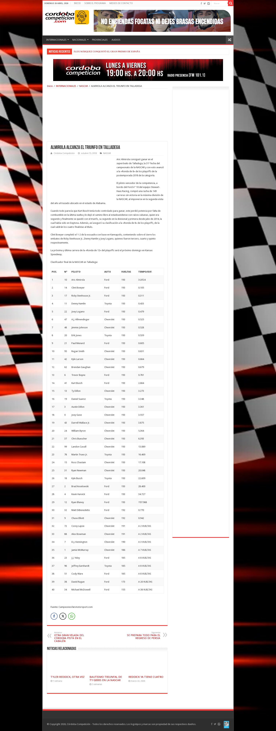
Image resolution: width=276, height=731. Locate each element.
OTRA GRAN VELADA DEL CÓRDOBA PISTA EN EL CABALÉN (73, 637)
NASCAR (83, 86)
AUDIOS (116, 39)
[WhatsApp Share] (71, 616)
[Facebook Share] (54, 616)
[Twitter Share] (62, 616)
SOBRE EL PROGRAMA (95, 3)
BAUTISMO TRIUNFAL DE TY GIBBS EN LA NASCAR (106, 678)
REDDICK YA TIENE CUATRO (145, 677)
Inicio (50, 86)
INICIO (77, 3)
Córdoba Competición (64, 153)
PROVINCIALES (100, 39)
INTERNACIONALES (56, 39)
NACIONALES (79, 39)
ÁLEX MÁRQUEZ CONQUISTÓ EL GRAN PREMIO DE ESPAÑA (106, 51)
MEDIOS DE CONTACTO (121, 3)
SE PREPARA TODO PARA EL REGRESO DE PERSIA (141, 635)
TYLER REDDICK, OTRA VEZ (68, 677)
